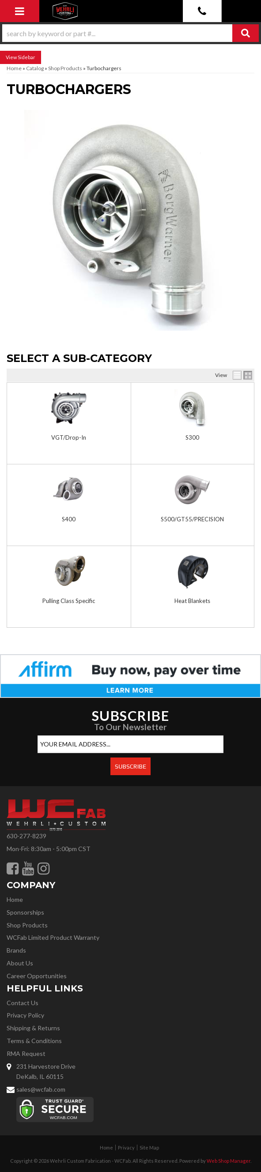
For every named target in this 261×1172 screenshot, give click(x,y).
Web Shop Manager (228, 1161)
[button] (130, 33)
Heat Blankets (192, 600)
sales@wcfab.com (40, 1089)
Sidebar (26, 57)
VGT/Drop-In (68, 437)
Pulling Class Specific (68, 600)
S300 (192, 437)
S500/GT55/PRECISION (192, 519)
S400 (69, 519)
